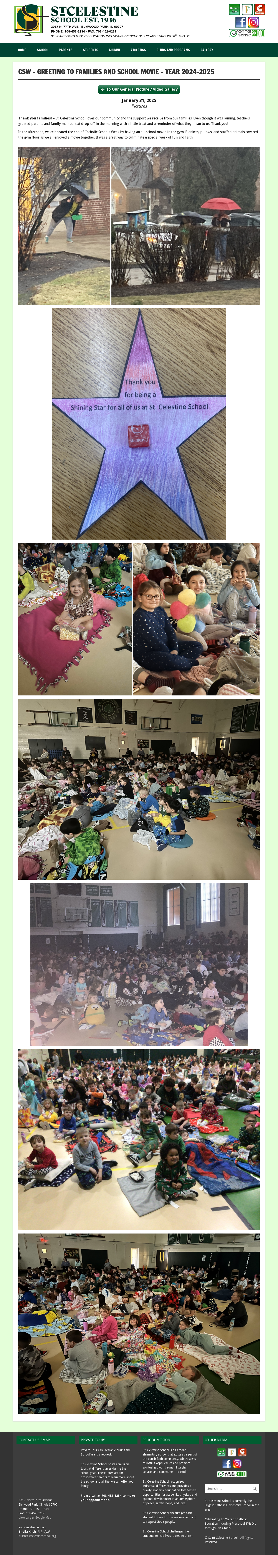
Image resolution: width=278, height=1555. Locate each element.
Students (90, 49)
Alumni (114, 49)
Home (22, 49)
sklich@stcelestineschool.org (37, 1536)
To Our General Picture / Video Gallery (142, 89)
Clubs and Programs (173, 49)
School (42, 49)
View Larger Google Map (35, 1517)
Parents (65, 49)
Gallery (207, 49)
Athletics (138, 49)
